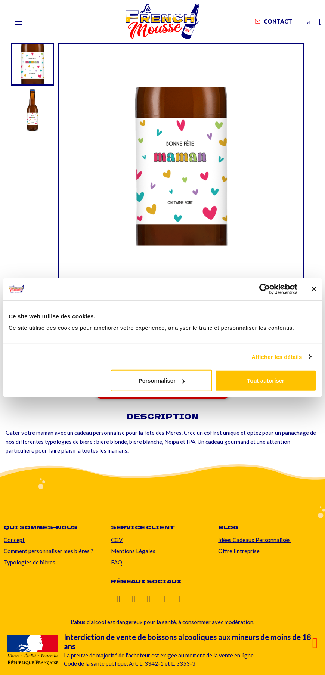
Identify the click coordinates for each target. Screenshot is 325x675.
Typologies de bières (29, 562)
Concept (14, 539)
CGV (117, 539)
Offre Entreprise (239, 551)
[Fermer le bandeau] (313, 288)
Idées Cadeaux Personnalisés (254, 539)
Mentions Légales (133, 551)
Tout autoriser (265, 380)
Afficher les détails (276, 356)
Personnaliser (162, 380)
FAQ (116, 562)
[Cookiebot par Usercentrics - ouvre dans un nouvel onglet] (264, 288)
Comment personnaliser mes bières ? (48, 551)
